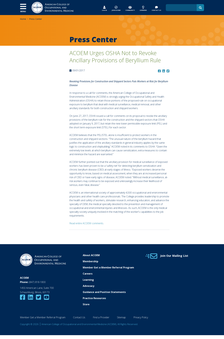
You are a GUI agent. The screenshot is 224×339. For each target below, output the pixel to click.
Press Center (35, 18)
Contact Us (79, 317)
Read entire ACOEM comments (86, 223)
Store (86, 304)
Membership (90, 261)
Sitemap (121, 317)
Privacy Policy (140, 317)
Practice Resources (94, 298)
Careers (87, 273)
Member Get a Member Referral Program (108, 267)
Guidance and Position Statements (104, 292)
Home (23, 18)
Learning (88, 279)
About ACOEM (91, 255)
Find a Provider (101, 317)
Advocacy (88, 286)
